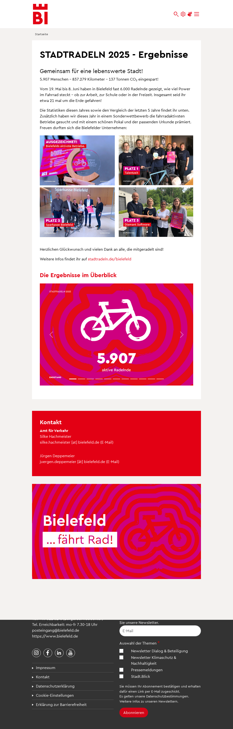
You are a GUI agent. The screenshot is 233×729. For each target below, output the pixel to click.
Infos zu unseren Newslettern (155, 701)
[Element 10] (160, 379)
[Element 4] (107, 379)
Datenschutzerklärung (55, 686)
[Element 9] (151, 379)
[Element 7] (134, 379)
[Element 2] (90, 379)
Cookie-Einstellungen (55, 695)
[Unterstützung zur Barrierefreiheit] (189, 14)
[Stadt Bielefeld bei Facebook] (47, 653)
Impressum (45, 667)
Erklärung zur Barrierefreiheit (61, 704)
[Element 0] (72, 379)
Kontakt (43, 676)
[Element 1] (81, 379)
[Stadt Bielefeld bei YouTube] (70, 653)
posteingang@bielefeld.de (55, 630)
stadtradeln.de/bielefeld (109, 259)
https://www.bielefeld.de (55, 636)
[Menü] (196, 14)
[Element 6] (125, 379)
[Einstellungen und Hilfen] (183, 14)
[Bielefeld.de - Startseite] (40, 14)
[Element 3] (99, 379)
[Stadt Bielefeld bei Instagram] (36, 653)
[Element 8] (142, 379)
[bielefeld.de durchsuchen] (176, 14)
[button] (51, 334)
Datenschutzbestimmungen (167, 696)
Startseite (41, 34)
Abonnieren (133, 712)
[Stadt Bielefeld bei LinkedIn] (59, 653)
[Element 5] (116, 379)
